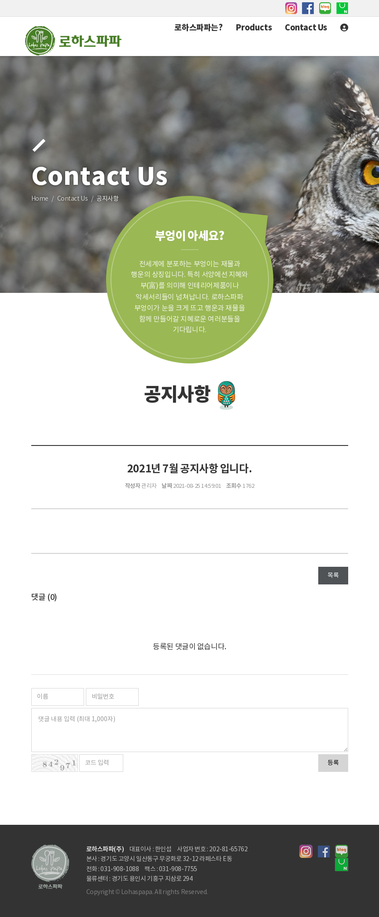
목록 (333, 575)
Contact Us (306, 28)
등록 (333, 763)
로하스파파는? (198, 28)
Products (253, 28)
